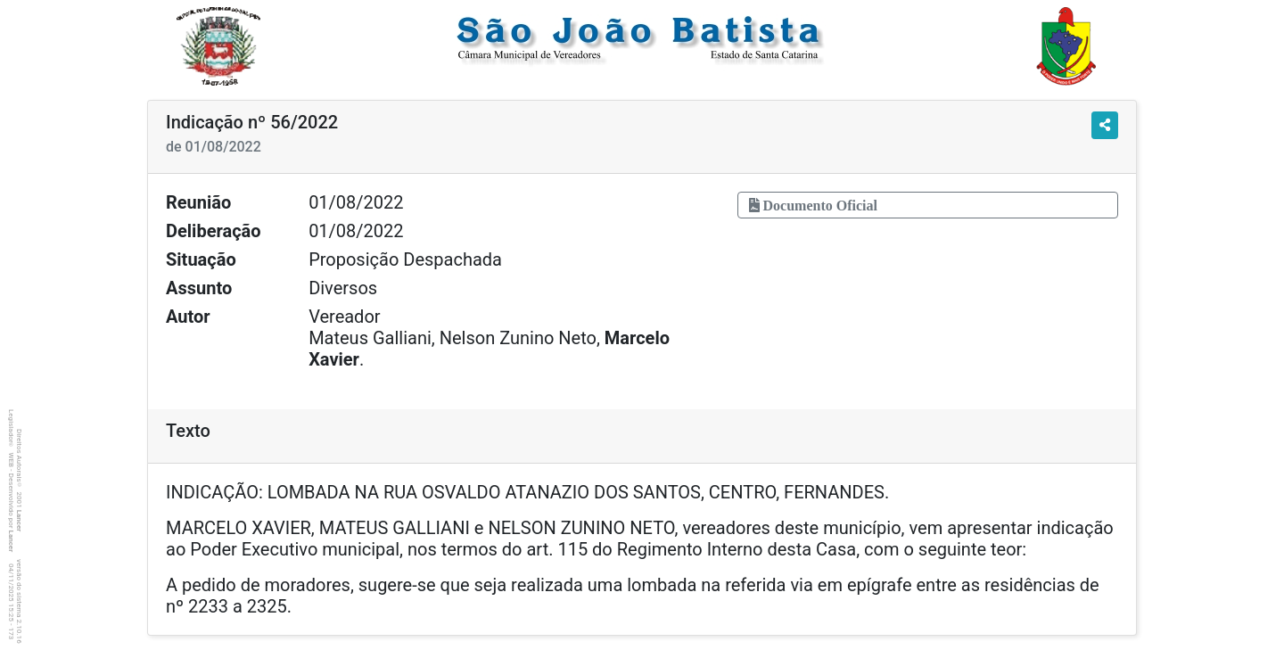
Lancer (19, 521)
